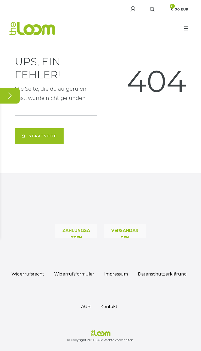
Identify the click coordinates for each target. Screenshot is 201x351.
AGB (86, 306)
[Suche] (152, 9)
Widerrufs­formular (74, 274)
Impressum (116, 274)
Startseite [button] (39, 136)
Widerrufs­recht (28, 274)
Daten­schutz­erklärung (162, 274)
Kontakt (109, 306)
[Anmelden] (133, 9)
